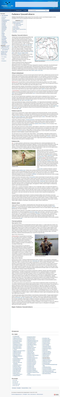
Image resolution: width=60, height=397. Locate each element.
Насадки (4, 24)
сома (18, 52)
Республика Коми (30, 365)
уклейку (21, 116)
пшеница (44, 157)
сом (26, 44)
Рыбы (3, 35)
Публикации (4, 42)
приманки (36, 123)
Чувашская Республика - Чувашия (49, 369)
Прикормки (4, 27)
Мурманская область (31, 339)
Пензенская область (31, 350)
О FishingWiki (25, 394)
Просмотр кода (18, 10)
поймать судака (34, 70)
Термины (4, 36)
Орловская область (31, 348)
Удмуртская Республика (47, 360)
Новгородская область (31, 343)
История (25, 10)
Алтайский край (16, 336)
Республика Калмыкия (31, 363)
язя (20, 52)
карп (20, 100)
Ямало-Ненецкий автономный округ (49, 372)
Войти (58, 1)
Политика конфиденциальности (16, 394)
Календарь (4, 41)
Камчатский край (16, 361)
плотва (25, 100)
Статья (12, 10)
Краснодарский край (17, 368)
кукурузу (48, 160)
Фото (3, 32)
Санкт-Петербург (46, 344)
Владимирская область (17, 344)
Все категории (5, 15)
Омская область (30, 346)
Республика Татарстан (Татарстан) (34, 374)
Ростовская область (46, 340)
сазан (28, 44)
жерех (31, 44)
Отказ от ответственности (32, 394)
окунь (20, 108)
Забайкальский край (17, 352)
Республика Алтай (30, 356)
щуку (41, 70)
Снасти (3, 18)
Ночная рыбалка (32, 177)
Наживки (4, 23)
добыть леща (55, 105)
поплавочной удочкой (30, 119)
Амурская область (16, 337)
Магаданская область (31, 336)
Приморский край (30, 352)
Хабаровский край (46, 363)
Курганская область (17, 371)
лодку (13, 93)
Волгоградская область (17, 345)
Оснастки (4, 17)
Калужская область (17, 359)
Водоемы (4, 39)
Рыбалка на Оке (15, 81)
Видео (3, 33)
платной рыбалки (16, 90)
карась (28, 100)
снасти (34, 93)
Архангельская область (17, 338)
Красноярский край (17, 370)
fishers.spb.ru (15, 385)
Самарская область (46, 343)
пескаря (23, 52)
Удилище (20, 130)
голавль (43, 116)
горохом (52, 160)
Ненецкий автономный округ (32, 340)
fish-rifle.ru (15, 382)
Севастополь (45, 350)
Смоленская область (47, 351)
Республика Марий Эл (31, 368)
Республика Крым (30, 367)
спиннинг (48, 136)
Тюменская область (46, 359)
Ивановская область (17, 353)
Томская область (46, 356)
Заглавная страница (4, 51)
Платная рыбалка (15, 236)
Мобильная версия (40, 394)
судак (31, 100)
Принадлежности (5, 20)
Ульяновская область (47, 361)
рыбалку (19, 54)
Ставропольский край (47, 352)
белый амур (35, 260)
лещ (12, 46)
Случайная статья (4, 52)
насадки (35, 211)
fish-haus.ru (15, 381)
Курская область (16, 372)
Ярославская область (47, 373)
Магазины (4, 29)
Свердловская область (47, 348)
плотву (39, 70)
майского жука (22, 170)
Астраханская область (17, 340)
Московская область (31, 338)
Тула (30, 387)
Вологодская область (17, 346)
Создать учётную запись (52, 1)
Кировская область (16, 366)
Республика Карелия (31, 364)
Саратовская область (47, 346)
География (19, 387)
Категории (14, 387)
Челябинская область (47, 367)
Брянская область (16, 342)
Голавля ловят (39, 168)
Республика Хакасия (47, 339)
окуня (24, 116)
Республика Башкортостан (32, 357)
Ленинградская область (17, 374)
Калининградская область (18, 358)
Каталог (3, 30)
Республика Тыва (46, 338)
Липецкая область (16, 375)
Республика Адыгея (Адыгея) (32, 355)
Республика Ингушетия (31, 361)
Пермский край (30, 351)
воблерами (34, 174)
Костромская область (17, 367)
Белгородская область (17, 341)
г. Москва (15, 349)
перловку (38, 160)
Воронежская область (17, 348)
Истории (4, 44)
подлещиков (49, 155)
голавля (26, 52)
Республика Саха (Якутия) (32, 371)
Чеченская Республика (47, 368)
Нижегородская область (32, 342)
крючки (31, 211)
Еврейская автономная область (19, 350)
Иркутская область (16, 354)
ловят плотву (16, 116)
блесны (40, 123)
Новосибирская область (32, 344)
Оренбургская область (31, 347)
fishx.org (14, 380)
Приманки (4, 26)
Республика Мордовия (31, 369)
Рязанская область (46, 342)
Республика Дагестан (31, 360)
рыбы (21, 218)
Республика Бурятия (31, 359)
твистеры (30, 124)
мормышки (38, 213)
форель (43, 88)
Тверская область (46, 355)
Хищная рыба (42, 181)
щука (24, 44)
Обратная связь (3, 53)
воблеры (44, 123)
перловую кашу (41, 156)
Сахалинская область (47, 347)
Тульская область (46, 357)
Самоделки (4, 21)
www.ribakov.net (16, 384)
